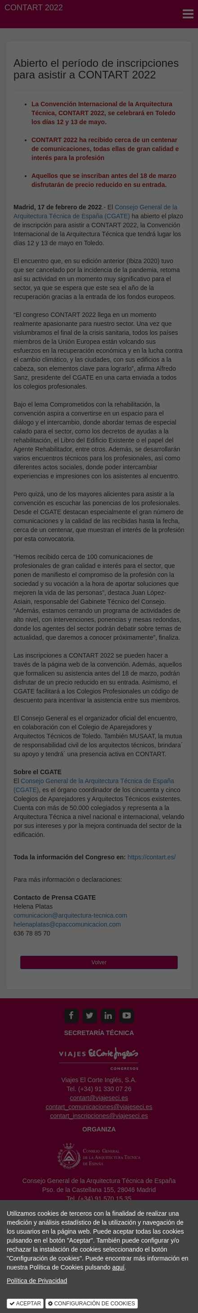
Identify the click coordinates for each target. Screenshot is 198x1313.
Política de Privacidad (37, 1280)
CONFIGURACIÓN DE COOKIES (91, 1303)
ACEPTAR (25, 1303)
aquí (118, 1267)
